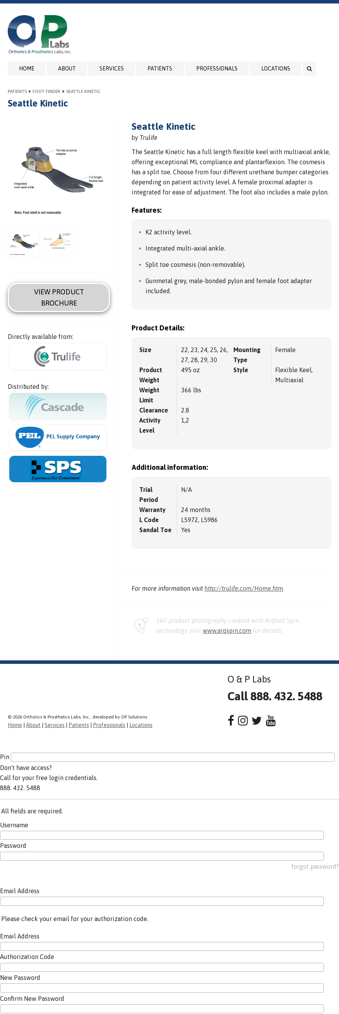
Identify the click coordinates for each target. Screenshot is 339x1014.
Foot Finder (46, 91)
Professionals (217, 68)
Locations (275, 68)
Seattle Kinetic (83, 91)
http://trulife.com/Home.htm (243, 588)
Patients (159, 68)
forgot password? (315, 866)
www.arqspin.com (227, 630)
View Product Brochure (59, 297)
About (67, 68)
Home (26, 68)
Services (111, 68)
